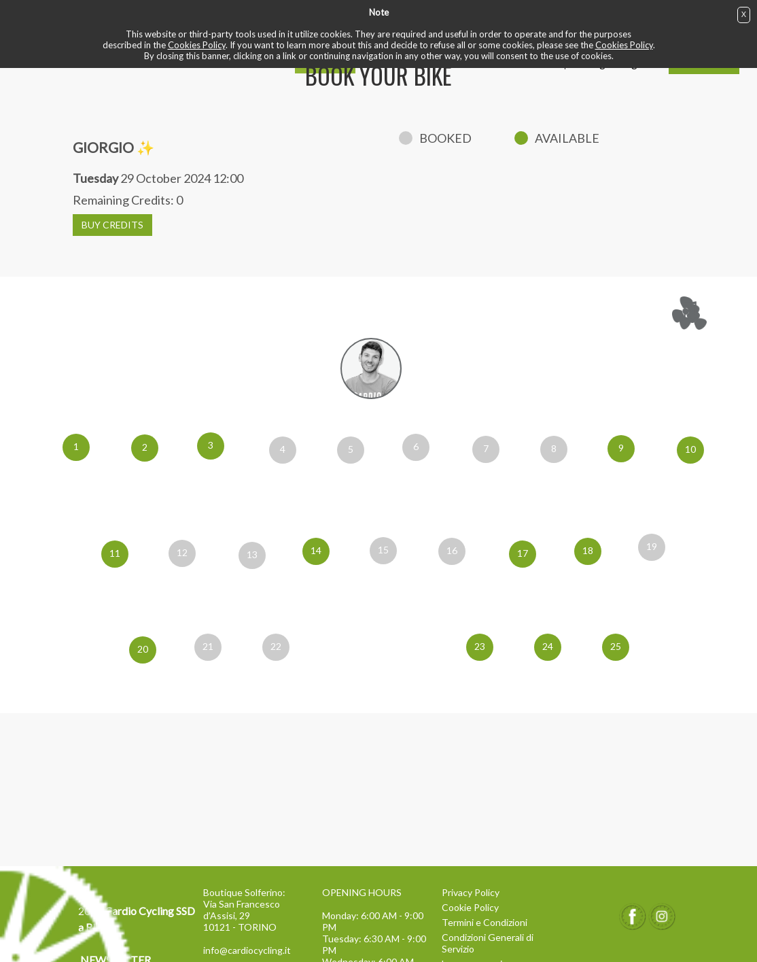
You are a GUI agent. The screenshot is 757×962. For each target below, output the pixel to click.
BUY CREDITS (112, 224)
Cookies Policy (197, 44)
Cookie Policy (470, 907)
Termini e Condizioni (484, 922)
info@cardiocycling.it (247, 950)
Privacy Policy (470, 892)
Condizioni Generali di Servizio (487, 943)
